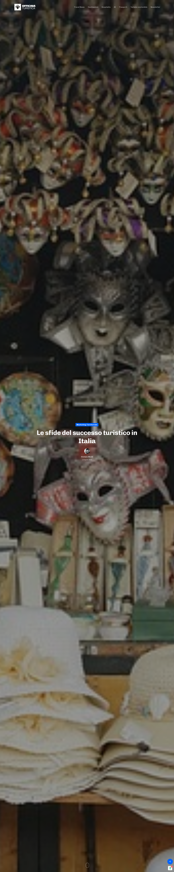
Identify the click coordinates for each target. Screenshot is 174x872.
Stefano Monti (87, 457)
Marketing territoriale (87, 425)
